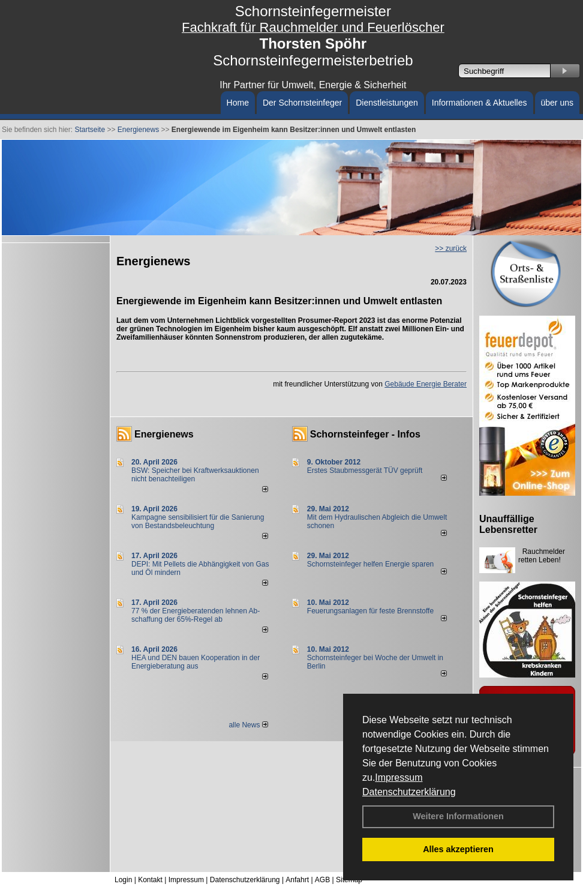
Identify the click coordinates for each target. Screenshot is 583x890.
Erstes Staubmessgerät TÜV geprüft (365, 470)
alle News (248, 725)
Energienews (164, 434)
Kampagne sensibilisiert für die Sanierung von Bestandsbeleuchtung (197, 521)
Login (123, 880)
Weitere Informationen (458, 816)
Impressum (398, 777)
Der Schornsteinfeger (302, 102)
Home (238, 102)
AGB (322, 880)
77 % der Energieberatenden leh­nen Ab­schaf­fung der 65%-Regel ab (195, 615)
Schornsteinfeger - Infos (365, 434)
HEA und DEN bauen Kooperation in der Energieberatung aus (195, 662)
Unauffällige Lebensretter (508, 524)
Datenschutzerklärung (409, 792)
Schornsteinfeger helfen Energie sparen (370, 564)
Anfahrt (297, 880)
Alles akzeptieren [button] (458, 849)
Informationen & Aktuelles (479, 102)
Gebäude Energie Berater (425, 384)
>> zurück (451, 248)
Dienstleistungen (387, 102)
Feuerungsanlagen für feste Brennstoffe (370, 611)
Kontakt (150, 880)
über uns (557, 102)
